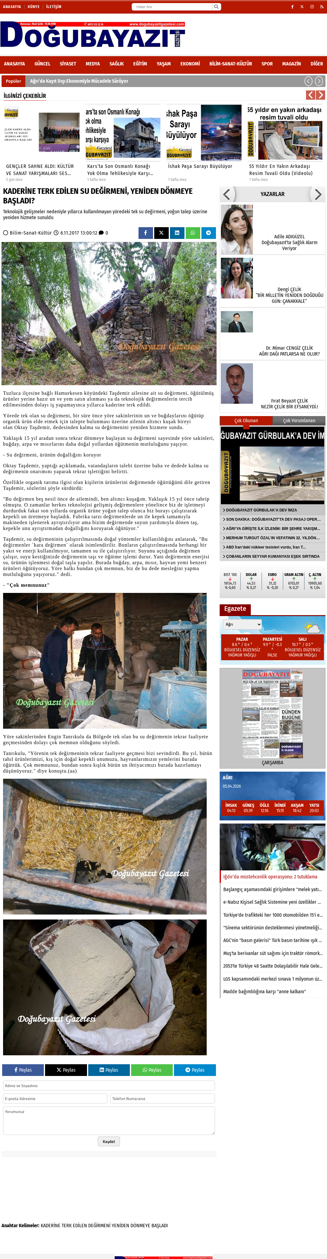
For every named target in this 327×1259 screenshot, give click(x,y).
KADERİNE (50, 1225)
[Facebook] (292, 7)
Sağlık (117, 64)
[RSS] (322, 7)
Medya (93, 64)
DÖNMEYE (140, 1225)
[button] (308, 81)
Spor (267, 64)
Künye (34, 7)
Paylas (23, 1070)
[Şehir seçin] (242, 624)
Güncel (42, 64)
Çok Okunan (246, 420)
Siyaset (68, 64)
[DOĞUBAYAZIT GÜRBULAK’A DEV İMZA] (272, 465)
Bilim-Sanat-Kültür (230, 64)
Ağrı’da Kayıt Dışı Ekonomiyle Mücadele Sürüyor (79, 81)
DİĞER (317, 64)
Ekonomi (190, 64)
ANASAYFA (14, 64)
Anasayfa (12, 7)
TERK (67, 1225)
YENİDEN (120, 1225)
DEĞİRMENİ (99, 1225)
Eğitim (140, 64)
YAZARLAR (272, 194)
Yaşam (164, 64)
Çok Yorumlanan (299, 420)
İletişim (54, 7)
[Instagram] (312, 7)
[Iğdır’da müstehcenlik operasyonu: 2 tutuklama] (272, 846)
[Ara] (216, 7)
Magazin (291, 64)
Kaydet (109, 1141)
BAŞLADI (159, 1225)
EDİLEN (80, 1225)
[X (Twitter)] (302, 7)
